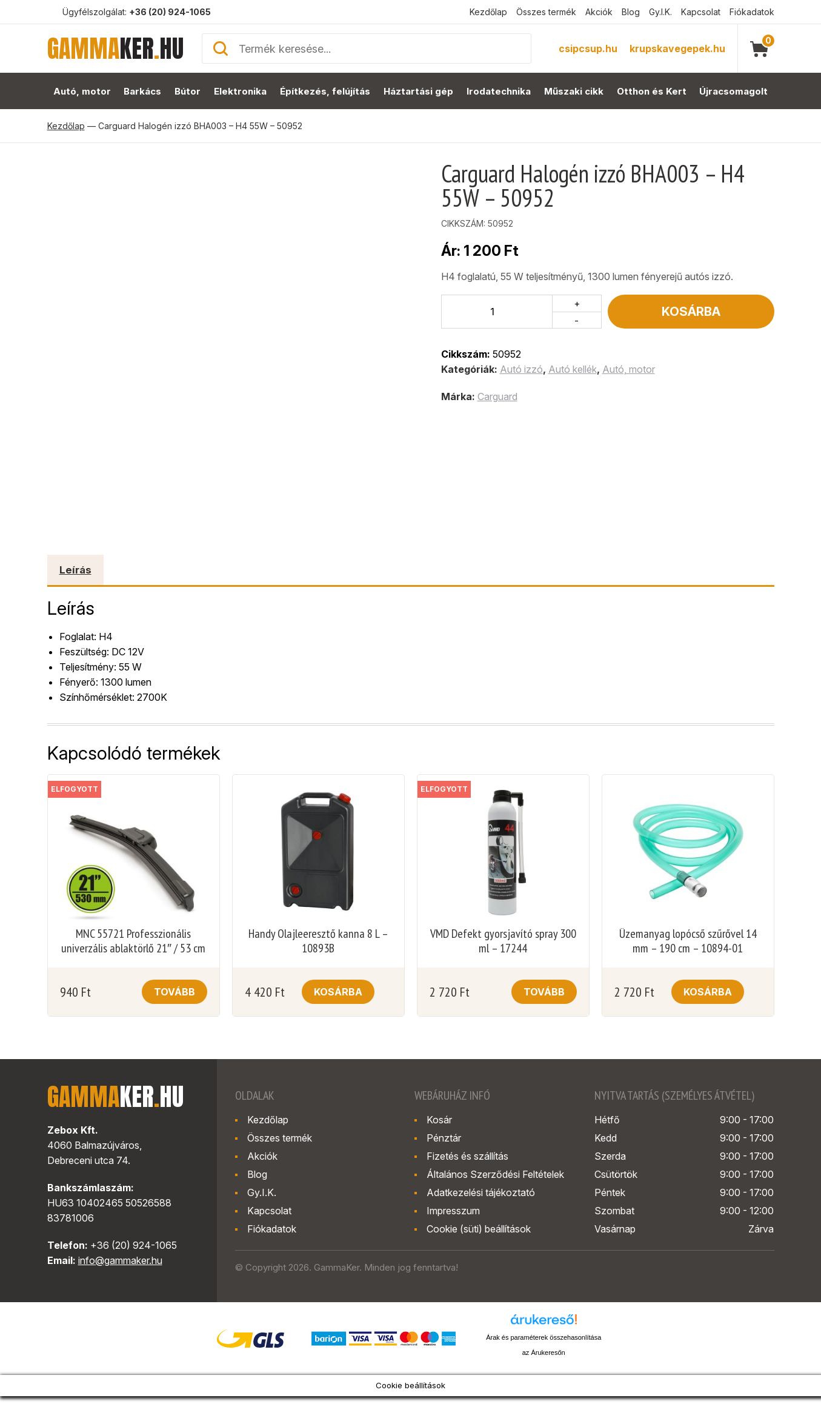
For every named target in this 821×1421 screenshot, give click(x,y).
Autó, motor (81, 91)
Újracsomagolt (734, 91)
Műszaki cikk (574, 91)
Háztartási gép (418, 91)
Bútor (188, 91)
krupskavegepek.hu (677, 48)
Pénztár (444, 1138)
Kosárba (691, 311)
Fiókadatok (752, 12)
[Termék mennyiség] (497, 311)
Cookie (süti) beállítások (479, 1229)
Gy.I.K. (660, 12)
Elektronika (240, 91)
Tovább (174, 992)
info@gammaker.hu (120, 1260)
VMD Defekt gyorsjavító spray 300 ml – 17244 (503, 940)
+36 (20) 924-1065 (170, 12)
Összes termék (546, 12)
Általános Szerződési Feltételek (495, 1174)
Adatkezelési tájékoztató (481, 1192)
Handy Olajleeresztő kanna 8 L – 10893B (318, 940)
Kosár (439, 1120)
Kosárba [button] (338, 992)
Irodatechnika (498, 91)
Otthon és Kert (652, 91)
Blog (631, 12)
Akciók (599, 12)
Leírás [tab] (75, 570)
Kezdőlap (488, 12)
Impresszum (453, 1211)
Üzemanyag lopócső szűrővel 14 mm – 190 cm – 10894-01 (688, 940)
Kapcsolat (700, 12)
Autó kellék (572, 369)
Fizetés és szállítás (467, 1156)
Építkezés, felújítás (325, 91)
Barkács (142, 91)
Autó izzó (521, 369)
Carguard (497, 396)
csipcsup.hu (588, 48)
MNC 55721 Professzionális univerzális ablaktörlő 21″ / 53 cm (133, 940)
